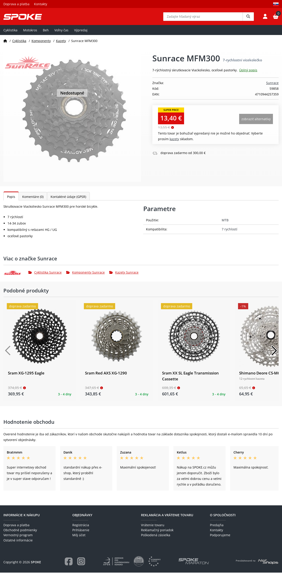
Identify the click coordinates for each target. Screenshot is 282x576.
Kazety (61, 44)
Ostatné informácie (18, 543)
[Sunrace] (15, 275)
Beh (46, 33)
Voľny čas (61, 33)
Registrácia (80, 528)
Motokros (30, 33)
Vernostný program (18, 538)
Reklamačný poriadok (157, 533)
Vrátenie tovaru (152, 528)
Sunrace (272, 86)
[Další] (274, 354)
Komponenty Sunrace (85, 276)
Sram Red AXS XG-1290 (106, 376)
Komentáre (33, 200)
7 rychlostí (229, 232)
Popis (11, 200)
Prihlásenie (80, 533)
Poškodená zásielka (155, 538)
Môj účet (78, 538)
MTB (225, 223)
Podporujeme (220, 538)
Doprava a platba (16, 4)
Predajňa (217, 528)
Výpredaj (81, 33)
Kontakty (40, 4)
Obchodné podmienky (20, 533)
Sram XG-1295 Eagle (26, 376)
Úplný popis (248, 73)
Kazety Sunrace (124, 276)
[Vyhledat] (248, 18)
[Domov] (5, 44)
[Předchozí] (8, 354)
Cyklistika (10, 33)
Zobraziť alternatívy (256, 122)
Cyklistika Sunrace (45, 276)
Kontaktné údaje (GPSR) (68, 200)
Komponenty (41, 44)
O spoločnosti (223, 518)
